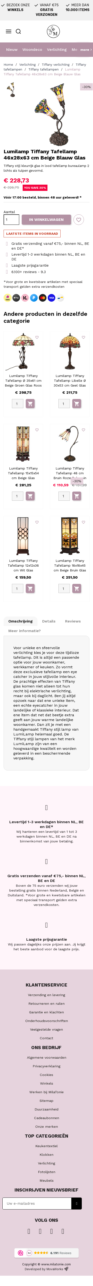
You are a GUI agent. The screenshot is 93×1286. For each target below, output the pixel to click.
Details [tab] (49, 621)
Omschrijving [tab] (20, 621)
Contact (46, 1038)
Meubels (47, 1180)
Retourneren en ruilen (46, 1003)
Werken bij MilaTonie (46, 1092)
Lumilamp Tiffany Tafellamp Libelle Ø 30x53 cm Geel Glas (70, 380)
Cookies (46, 1075)
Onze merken (46, 1126)
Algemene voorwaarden (46, 1057)
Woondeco (32, 49)
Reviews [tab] (73, 621)
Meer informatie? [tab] (24, 630)
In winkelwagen (46, 219)
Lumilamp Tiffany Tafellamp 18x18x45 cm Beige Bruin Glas (70, 565)
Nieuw (12, 49)
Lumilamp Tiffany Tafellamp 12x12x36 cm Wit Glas (23, 565)
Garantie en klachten (46, 1012)
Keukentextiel (46, 1146)
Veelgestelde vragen (46, 1029)
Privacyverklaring (46, 1066)
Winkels (46, 1083)
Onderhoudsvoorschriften (46, 1021)
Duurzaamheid (46, 1109)
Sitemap (46, 1101)
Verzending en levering (46, 995)
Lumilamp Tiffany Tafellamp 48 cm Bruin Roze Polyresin (69, 473)
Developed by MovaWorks (44, 1269)
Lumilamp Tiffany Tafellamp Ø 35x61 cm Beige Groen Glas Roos (23, 380)
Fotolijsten (46, 1172)
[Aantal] (11, 219)
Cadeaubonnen (46, 1118)
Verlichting (57, 49)
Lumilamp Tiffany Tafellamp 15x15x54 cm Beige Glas (23, 473)
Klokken (46, 1155)
